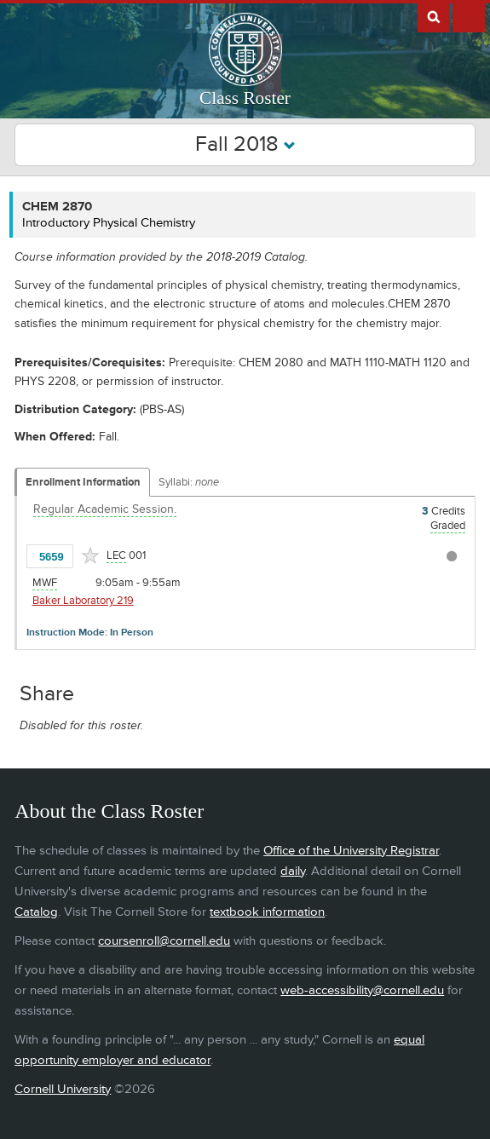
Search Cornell (434, 16)
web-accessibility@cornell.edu (362, 990)
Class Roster (245, 98)
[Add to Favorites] (90, 555)
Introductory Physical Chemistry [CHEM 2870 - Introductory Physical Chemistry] (108, 223)
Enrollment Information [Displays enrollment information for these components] (83, 482)
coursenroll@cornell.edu (164, 941)
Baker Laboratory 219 (83, 600)
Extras (469, 16)
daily (292, 871)
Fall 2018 (245, 144)
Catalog (36, 912)
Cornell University (62, 1089)
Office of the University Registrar (351, 851)
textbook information (267, 912)
